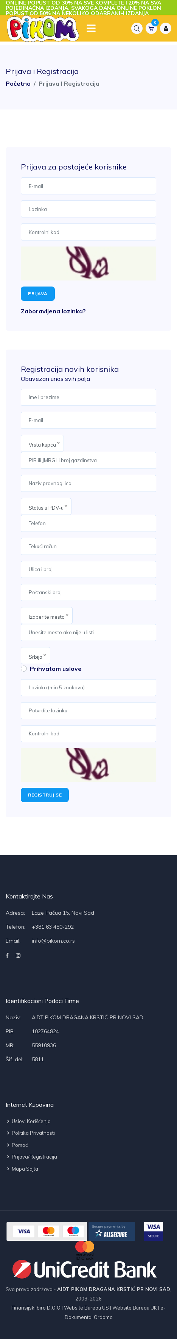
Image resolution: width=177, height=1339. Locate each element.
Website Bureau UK (134, 1308)
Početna (18, 83)
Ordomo (103, 1317)
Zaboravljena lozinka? (53, 311)
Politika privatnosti (30, 1133)
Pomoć (17, 1145)
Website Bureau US (86, 1308)
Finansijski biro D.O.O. (36, 1308)
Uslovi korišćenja (28, 1121)
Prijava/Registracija (31, 1157)
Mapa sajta (22, 1169)
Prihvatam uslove (56, 668)
